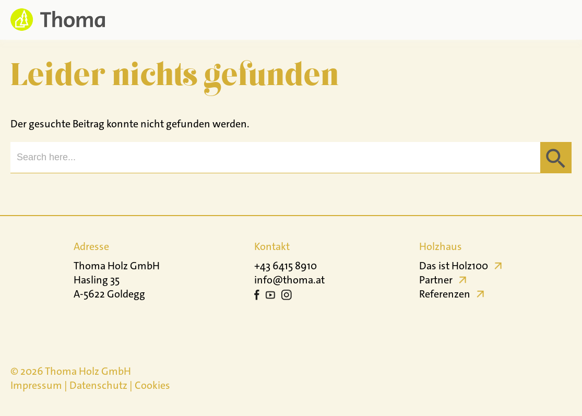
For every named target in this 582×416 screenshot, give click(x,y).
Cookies (152, 385)
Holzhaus (440, 246)
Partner (436, 280)
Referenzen (444, 294)
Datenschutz (98, 385)
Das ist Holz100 (453, 265)
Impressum (36, 385)
